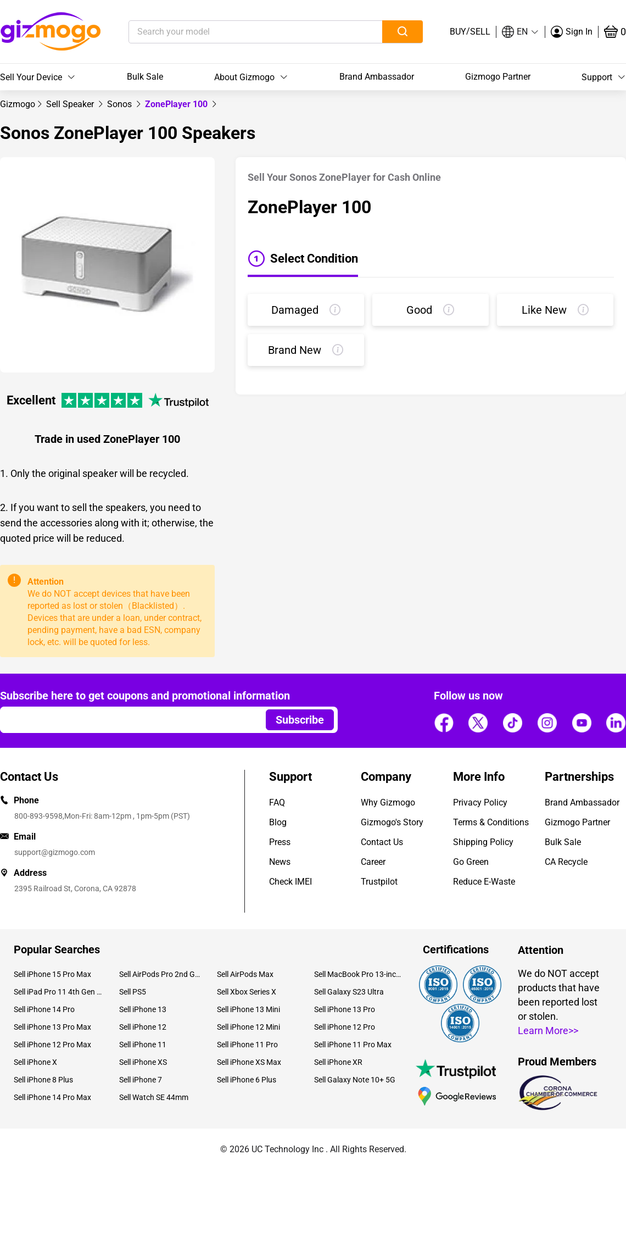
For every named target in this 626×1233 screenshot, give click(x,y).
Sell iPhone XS (143, 1062)
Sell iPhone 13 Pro (344, 1009)
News (279, 862)
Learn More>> (548, 1030)
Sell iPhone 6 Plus (246, 1079)
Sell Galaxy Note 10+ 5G (354, 1079)
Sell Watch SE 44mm (153, 1097)
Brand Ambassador (376, 76)
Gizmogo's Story (392, 822)
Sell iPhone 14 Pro (44, 1009)
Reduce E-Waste (484, 881)
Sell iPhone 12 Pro (344, 1027)
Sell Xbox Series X (246, 991)
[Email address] (127, 720)
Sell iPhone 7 (140, 1079)
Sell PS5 (132, 991)
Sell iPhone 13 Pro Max (52, 1027)
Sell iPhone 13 (142, 1009)
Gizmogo (17, 104)
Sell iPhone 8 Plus (43, 1079)
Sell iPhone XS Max (249, 1062)
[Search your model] (238, 32)
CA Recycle (566, 862)
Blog (278, 822)
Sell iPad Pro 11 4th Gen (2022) (58, 991)
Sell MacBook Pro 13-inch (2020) (358, 974)
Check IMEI (290, 881)
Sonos (120, 104)
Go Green (471, 862)
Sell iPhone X (35, 1062)
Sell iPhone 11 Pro (247, 1044)
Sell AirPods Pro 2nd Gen (159, 974)
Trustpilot (379, 881)
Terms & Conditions (491, 822)
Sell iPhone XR (338, 1062)
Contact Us (382, 842)
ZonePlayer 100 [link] (177, 104)
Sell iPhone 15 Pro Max (52, 974)
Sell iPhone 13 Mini (248, 1009)
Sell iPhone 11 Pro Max (353, 1044)
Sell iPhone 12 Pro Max (52, 1044)
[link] (17, 104)
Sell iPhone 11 (142, 1044)
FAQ (277, 802)
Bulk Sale (145, 76)
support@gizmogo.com (54, 852)
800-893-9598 (38, 816)
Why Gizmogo (388, 802)
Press (279, 842)
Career (373, 862)
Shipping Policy (483, 842)
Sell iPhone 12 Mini (248, 1027)
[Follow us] (444, 723)
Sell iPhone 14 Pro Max (52, 1097)
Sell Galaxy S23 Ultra (349, 991)
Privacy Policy (480, 802)
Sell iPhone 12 (142, 1027)
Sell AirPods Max (245, 974)
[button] (520, 32)
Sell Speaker (71, 104)
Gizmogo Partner (497, 76)
